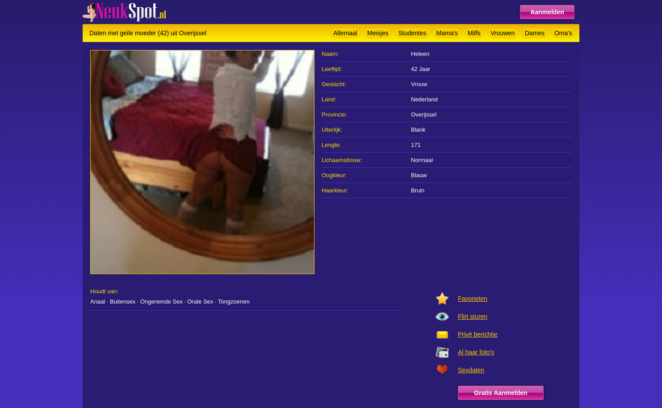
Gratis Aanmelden (500, 392)
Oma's (563, 33)
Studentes (412, 33)
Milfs (474, 33)
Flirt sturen (472, 316)
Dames (535, 33)
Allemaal (345, 33)
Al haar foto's (476, 352)
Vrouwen (502, 33)
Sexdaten (471, 370)
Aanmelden (547, 12)
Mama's (447, 33)
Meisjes (377, 33)
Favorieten (472, 298)
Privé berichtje (478, 334)
